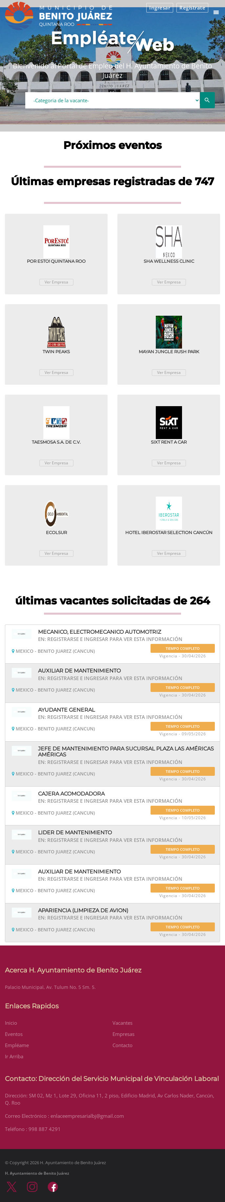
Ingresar (159, 7)
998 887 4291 (45, 1129)
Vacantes (123, 1022)
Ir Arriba (14, 1056)
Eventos (14, 1034)
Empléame (17, 1045)
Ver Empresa (56, 282)
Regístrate (192, 7)
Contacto (123, 1045)
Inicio (11, 1022)
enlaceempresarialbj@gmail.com (87, 1116)
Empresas (123, 1034)
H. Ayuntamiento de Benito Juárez (37, 1173)
